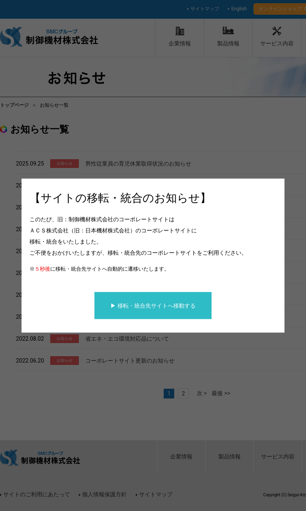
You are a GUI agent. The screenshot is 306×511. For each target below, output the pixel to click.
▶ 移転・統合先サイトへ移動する (152, 305)
